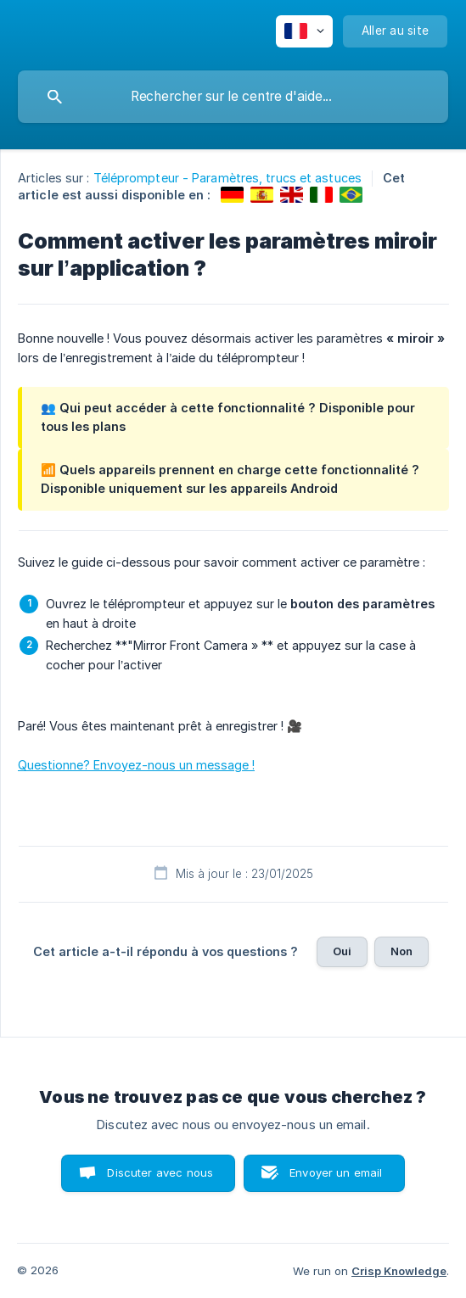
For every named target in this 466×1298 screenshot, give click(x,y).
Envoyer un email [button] (335, 1172)
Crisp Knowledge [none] (398, 1271)
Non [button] (401, 951)
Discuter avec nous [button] (160, 1172)
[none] (304, 31)
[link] (232, 195)
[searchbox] (233, 96)
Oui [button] (342, 951)
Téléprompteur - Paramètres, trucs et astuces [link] (227, 178)
